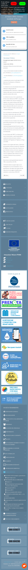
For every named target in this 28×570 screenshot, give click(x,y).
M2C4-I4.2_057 (9, 260)
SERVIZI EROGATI (8, 457)
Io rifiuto (14, 3)
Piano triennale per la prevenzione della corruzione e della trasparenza (14, 484)
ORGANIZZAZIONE (9, 415)
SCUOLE (6, 228)
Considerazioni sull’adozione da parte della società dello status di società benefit (13, 505)
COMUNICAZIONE (9, 221)
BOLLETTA (7, 184)
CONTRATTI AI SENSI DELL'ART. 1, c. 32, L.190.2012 (14, 495)
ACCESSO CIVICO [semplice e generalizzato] (14, 475)
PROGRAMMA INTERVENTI (11, 465)
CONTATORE (7, 188)
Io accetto (22, 3)
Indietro (6, 175)
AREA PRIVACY (8, 562)
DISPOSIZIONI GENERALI (10, 412)
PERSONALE (7, 424)
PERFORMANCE (8, 432)
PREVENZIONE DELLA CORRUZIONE (13, 479)
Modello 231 (8, 482)
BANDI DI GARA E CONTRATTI (12, 435)
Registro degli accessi (10, 477)
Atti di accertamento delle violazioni (13, 492)
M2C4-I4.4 (8, 262)
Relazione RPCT (9, 490)
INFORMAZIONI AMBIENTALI (11, 468)
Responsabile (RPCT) (10, 487)
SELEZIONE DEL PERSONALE (11, 428)
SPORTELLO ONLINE (9, 195)
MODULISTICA (8, 212)
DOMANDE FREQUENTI (10, 232)
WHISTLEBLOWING (9, 498)
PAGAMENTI (7, 461)
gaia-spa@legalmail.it (16, 72)
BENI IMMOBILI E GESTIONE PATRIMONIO (11, 449)
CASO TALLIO (7, 224)
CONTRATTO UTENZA (9, 204)
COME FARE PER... (8, 191)
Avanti (22, 175)
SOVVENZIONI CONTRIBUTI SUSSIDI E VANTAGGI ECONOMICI (13, 443)
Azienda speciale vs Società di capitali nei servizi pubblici (15, 501)
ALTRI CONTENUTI (9, 472)
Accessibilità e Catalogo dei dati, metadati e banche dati (14, 508)
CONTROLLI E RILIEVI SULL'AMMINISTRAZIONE (9, 514)
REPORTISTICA (9, 266)
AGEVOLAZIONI (8, 208)
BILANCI (6, 439)
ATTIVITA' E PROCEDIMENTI (11, 519)
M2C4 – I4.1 (8, 258)
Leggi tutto (14, 22)
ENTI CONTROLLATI (9, 454)
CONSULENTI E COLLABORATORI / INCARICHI (13, 419)
